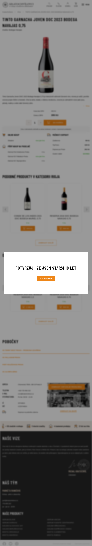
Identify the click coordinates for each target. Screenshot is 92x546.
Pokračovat (46, 278)
